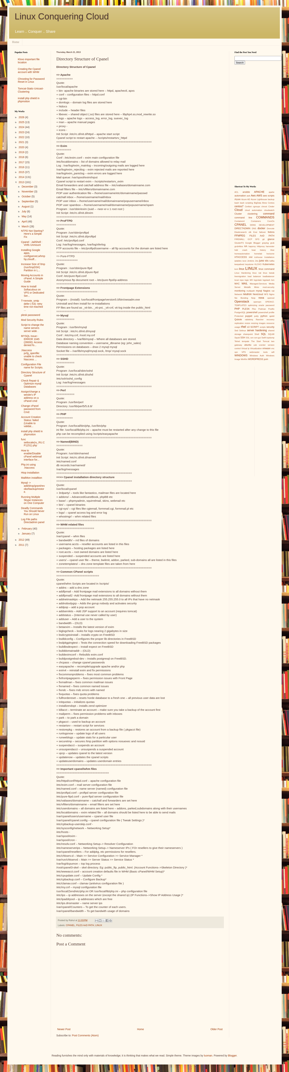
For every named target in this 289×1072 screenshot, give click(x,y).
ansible (246, 192)
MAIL (245, 283)
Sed (236, 330)
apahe (271, 192)
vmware (266, 348)
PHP (237, 308)
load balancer (254, 276)
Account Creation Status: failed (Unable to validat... (31, 422)
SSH (242, 337)
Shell (257, 334)
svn (252, 338)
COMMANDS (265, 217)
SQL (263, 334)
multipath (250, 291)
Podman (262, 309)
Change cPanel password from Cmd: (31, 409)
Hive (272, 250)
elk (250, 232)
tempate (245, 341)
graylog (265, 243)
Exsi (255, 232)
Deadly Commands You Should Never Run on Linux (32, 511)
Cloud (238, 210)
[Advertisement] (30, 607)
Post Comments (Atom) (85, 1035)
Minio (256, 287)
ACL (236, 192)
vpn (236, 352)
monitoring (239, 291)
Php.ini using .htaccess (28, 466)
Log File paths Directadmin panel (32, 521)
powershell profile (266, 312)
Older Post (217, 1029)
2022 (22, 137)
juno (261, 260)
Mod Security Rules (32, 319)
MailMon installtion (31, 477)
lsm (272, 280)
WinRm (244, 359)
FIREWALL (239, 239)
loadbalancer (268, 276)
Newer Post (63, 1029)
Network (238, 294)
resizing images (258, 323)
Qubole (238, 319)
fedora (271, 232)
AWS (259, 195)
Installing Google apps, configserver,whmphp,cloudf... (33, 255)
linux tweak (268, 273)
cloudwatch (269, 210)
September (28, 201)
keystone (249, 264)
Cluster (238, 214)
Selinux (242, 330)
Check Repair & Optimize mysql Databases (31, 383)
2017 (22, 162)
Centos (271, 203)
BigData (257, 203)
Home (15, 42)
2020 (22, 147)
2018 (22, 157)
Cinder (271, 206)
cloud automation (253, 210)
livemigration (240, 276)
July (24, 211)
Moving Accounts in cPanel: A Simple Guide (32, 278)
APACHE (259, 191)
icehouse (258, 257)
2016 (22, 167)
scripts (263, 327)
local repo (239, 280)
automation (240, 195)
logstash (266, 280)
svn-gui (257, 338)
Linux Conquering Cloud (62, 16)
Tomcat (266, 341)
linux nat (256, 273)
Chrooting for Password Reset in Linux (31, 80)
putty (256, 316)
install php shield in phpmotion (29, 100)
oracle (261, 305)
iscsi (244, 261)
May (24, 216)
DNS (254, 228)
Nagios (266, 291)
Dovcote (270, 228)
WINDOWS (240, 355)
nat (272, 291)
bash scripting (246, 203)
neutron (247, 294)
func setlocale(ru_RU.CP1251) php (33, 442)
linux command (266, 269)
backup (271, 199)
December (28, 186)
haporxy (252, 246)
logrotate (258, 280)
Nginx (271, 294)
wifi (272, 352)
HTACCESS (240, 257)
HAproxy (261, 246)
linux (241, 268)
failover (262, 232)
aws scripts (268, 195)
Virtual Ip (245, 348)
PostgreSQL (240, 312)
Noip (253, 298)
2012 (22, 539)
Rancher (260, 319)
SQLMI (271, 334)
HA (245, 246)
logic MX (249, 280)
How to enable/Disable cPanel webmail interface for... (31, 455)
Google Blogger (252, 243)
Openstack (241, 301)
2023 (22, 132)
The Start (256, 341)
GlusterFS (239, 243)
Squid (237, 338)
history (263, 250)
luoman (208, 1055)
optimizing (252, 305)
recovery (270, 319)
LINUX (98, 925)
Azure (237, 199)
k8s (267, 261)
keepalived (239, 264)
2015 (22, 172)
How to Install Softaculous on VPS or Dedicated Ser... (32, 291)
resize (247, 323)
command (268, 213)
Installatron (269, 257)
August (26, 206)
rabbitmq (249, 319)
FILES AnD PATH (85, 925)
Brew (264, 203)
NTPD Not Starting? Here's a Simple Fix (32, 234)
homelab (258, 254)
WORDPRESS (255, 359)
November (28, 191)
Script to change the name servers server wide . (32, 328)
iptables (238, 261)
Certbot (248, 206)
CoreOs (270, 221)
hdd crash (240, 250)
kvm (236, 269)
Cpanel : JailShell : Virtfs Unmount (31, 244)
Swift (263, 338)
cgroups (256, 206)
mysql (259, 291)
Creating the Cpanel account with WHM (29, 70)
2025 (22, 122)
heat (254, 250)
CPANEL (70, 925)
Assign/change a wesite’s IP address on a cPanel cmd (30, 396)
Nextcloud (258, 294)
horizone (270, 254)
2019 (22, 152)
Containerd (239, 221)
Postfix (271, 309)
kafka (271, 261)
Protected (238, 316)
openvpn (257, 302)
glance (271, 239)
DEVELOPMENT (266, 225)
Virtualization (256, 348)
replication (239, 323)
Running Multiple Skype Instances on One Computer (32, 500)
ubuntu (247, 345)
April (24, 221)
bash (236, 203)
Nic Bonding (241, 298)
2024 (22, 127)
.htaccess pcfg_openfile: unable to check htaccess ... (31, 355)
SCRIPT (254, 327)
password (270, 305)
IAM (250, 257)
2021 (22, 142)
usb (255, 345)
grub (272, 243)
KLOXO (258, 264)
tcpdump (270, 338)
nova (261, 297)
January (26, 533)
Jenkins (250, 261)
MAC (237, 283)
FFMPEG (239, 235)
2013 (22, 182)
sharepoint (248, 334)
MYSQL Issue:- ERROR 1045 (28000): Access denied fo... (31, 341)
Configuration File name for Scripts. (32, 366)
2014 (22, 177)
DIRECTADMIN (242, 228)
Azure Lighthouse (259, 199)
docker (261, 228)
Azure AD (245, 199)
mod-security (268, 287)
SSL (248, 338)
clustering (252, 214)
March (25, 226)
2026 (22, 117)
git (263, 239)
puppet (248, 316)
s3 (248, 327)
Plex (254, 309)
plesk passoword (30, 314)
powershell (251, 312)
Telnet (237, 341)
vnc (272, 348)
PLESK (246, 309)
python (263, 316)
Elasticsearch (240, 232)
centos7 (238, 206)
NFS (266, 294)
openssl (270, 298)
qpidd (271, 316)
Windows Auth (257, 355)
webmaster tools (258, 352)
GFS (257, 239)
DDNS (253, 225)
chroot (264, 206)
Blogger (232, 1055)
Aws (253, 195)
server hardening (257, 330)
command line (243, 217)
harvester (270, 246)
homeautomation (242, 254)
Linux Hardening (242, 273)
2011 (22, 544)
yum (266, 359)
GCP (250, 239)
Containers (256, 221)
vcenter (262, 345)
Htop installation (30, 472)
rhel (243, 326)
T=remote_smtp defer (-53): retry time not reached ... (32, 305)
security (270, 327)
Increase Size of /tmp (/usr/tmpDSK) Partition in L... (33, 267)
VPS (244, 352)
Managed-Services (258, 284)
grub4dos (238, 246)
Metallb (247, 287)
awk (248, 196)
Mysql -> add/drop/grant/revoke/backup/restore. (33, 487)
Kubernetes (268, 264)
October (26, 196)
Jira (256, 261)
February (27, 528)
